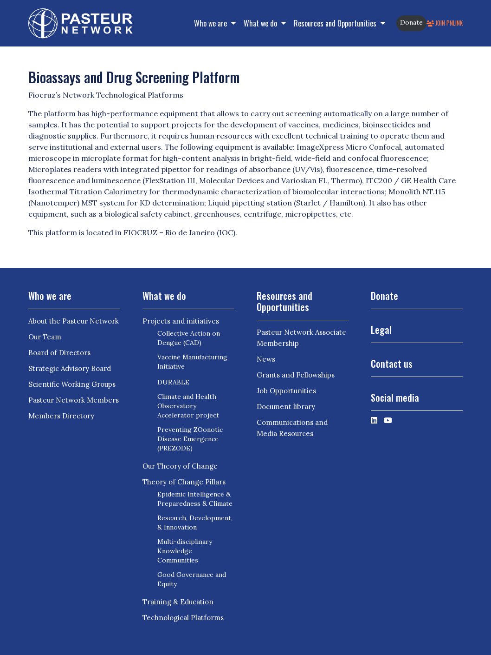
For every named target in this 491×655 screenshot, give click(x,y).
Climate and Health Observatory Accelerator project (188, 405)
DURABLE (173, 382)
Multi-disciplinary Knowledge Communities (184, 550)
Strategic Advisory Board (69, 368)
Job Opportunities (286, 390)
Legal (381, 330)
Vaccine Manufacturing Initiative (192, 362)
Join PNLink (444, 23)
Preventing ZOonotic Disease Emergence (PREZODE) (190, 438)
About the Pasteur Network (73, 321)
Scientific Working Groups (72, 384)
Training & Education (177, 601)
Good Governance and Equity (191, 579)
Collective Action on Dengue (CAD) (188, 338)
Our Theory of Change (180, 466)
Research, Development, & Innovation (195, 522)
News (266, 359)
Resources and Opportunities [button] (336, 23)
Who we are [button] (211, 23)
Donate (411, 22)
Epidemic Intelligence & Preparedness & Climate (195, 499)
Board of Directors (59, 352)
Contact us (392, 364)
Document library (286, 406)
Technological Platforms (183, 617)
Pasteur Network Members (73, 400)
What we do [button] (261, 23)
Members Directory (61, 415)
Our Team (44, 336)
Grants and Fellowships (296, 375)
